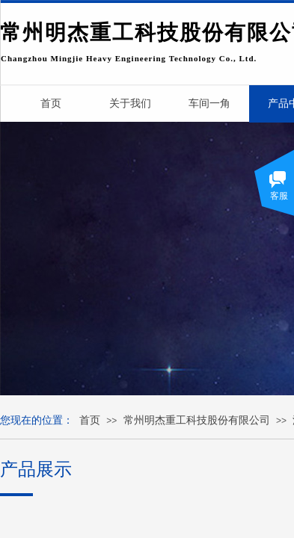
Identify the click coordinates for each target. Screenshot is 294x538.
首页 (89, 420)
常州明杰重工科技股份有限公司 (196, 420)
